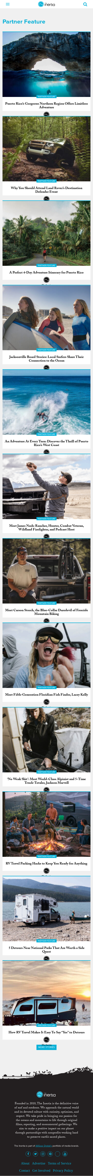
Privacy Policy (63, 1170)
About (25, 1163)
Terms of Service (59, 1163)
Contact (24, 1170)
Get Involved (41, 1170)
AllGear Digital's (44, 1145)
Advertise (38, 1163)
